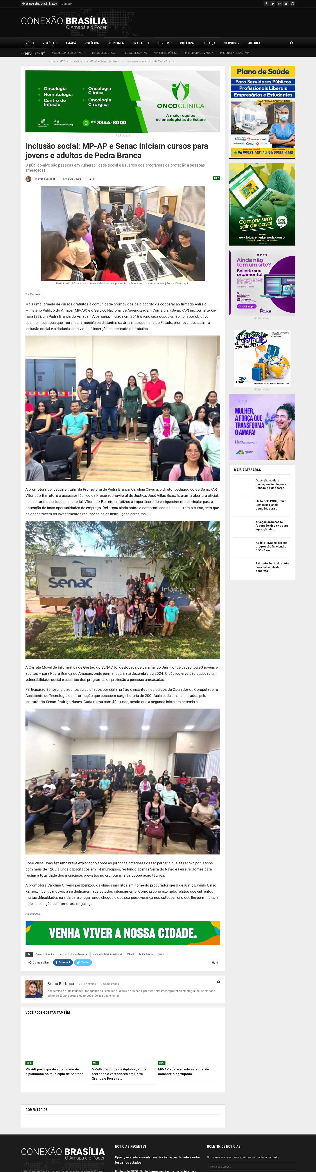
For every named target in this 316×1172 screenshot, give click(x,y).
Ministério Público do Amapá (107, 954)
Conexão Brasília (45, 954)
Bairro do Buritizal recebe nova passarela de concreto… (272, 567)
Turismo (164, 43)
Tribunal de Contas (134, 52)
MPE (216, 178)
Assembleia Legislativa (66, 52)
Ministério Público (166, 52)
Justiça (209, 43)
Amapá (70, 43)
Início (29, 43)
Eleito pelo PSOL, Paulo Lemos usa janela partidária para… (271, 504)
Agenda (254, 43)
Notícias (49, 43)
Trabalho (140, 43)
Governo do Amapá (33, 52)
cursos (62, 954)
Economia (116, 43)
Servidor (232, 43)
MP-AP (130, 954)
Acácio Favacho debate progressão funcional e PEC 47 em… (271, 546)
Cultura (187, 43)
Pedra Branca (146, 954)
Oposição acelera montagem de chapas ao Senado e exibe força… (272, 484)
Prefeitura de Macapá (199, 52)
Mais (273, 43)
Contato (67, 3)
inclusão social (79, 954)
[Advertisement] (215, 22)
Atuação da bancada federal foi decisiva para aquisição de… (272, 525)
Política (92, 43)
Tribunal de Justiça (101, 52)
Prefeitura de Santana (234, 52)
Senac (161, 954)
